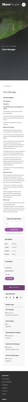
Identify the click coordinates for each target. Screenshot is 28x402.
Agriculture (14, 251)
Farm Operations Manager (13, 332)
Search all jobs (5, 379)
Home (3, 46)
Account (4, 394)
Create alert (14, 230)
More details (9, 278)
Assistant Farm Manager (13, 344)
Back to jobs (8, 86)
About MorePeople (6, 382)
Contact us (4, 391)
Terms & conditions (17, 233)
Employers (4, 388)
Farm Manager (13, 46)
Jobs (7, 46)
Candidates (5, 385)
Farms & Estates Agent (12, 355)
